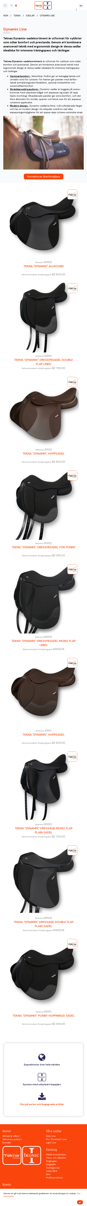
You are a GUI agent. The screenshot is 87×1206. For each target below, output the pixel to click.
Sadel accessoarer (56, 1154)
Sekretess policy (11, 1139)
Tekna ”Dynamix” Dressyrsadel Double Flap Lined (43, 362)
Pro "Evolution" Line (56, 1139)
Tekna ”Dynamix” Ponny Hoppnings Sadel (44, 1016)
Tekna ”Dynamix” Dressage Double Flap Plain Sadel (43, 924)
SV (81, 5)
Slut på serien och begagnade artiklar (42, 1104)
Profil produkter (54, 1177)
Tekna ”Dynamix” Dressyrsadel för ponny (43, 547)
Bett (48, 1174)
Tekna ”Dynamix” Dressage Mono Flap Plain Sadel (43, 830)
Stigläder (51, 1164)
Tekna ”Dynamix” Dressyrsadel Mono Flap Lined (43, 643)
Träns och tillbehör (56, 1157)
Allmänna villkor (11, 1135)
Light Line (51, 1142)
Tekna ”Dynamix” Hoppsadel (43, 454)
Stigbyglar (51, 1161)
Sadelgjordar (53, 1167)
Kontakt (6, 1142)
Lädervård (51, 1170)
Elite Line (51, 1135)
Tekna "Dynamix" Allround (43, 266)
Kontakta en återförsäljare (43, 176)
